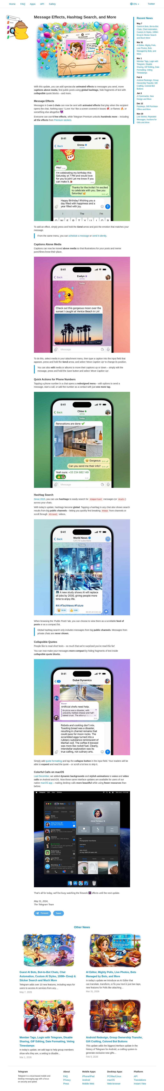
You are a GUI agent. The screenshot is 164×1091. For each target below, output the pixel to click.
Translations (140, 1080)
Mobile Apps (89, 1071)
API (42, 4)
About (66, 1071)
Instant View (140, 1083)
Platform (138, 1071)
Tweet (58, 913)
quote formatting (54, 761)
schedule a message (79, 235)
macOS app (46, 783)
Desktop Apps (114, 1071)
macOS (111, 1080)
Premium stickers (62, 120)
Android (86, 1080)
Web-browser (113, 1083)
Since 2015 (39, 499)
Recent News (145, 18)
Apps (32, 4)
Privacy (67, 1080)
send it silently (99, 235)
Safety (52, 4)
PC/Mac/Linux (114, 1076)
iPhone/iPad (88, 1076)
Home (12, 4)
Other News (82, 927)
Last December (41, 776)
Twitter (149, 3)
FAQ (22, 4)
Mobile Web (88, 1083)
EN (134, 4)
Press (66, 1083)
